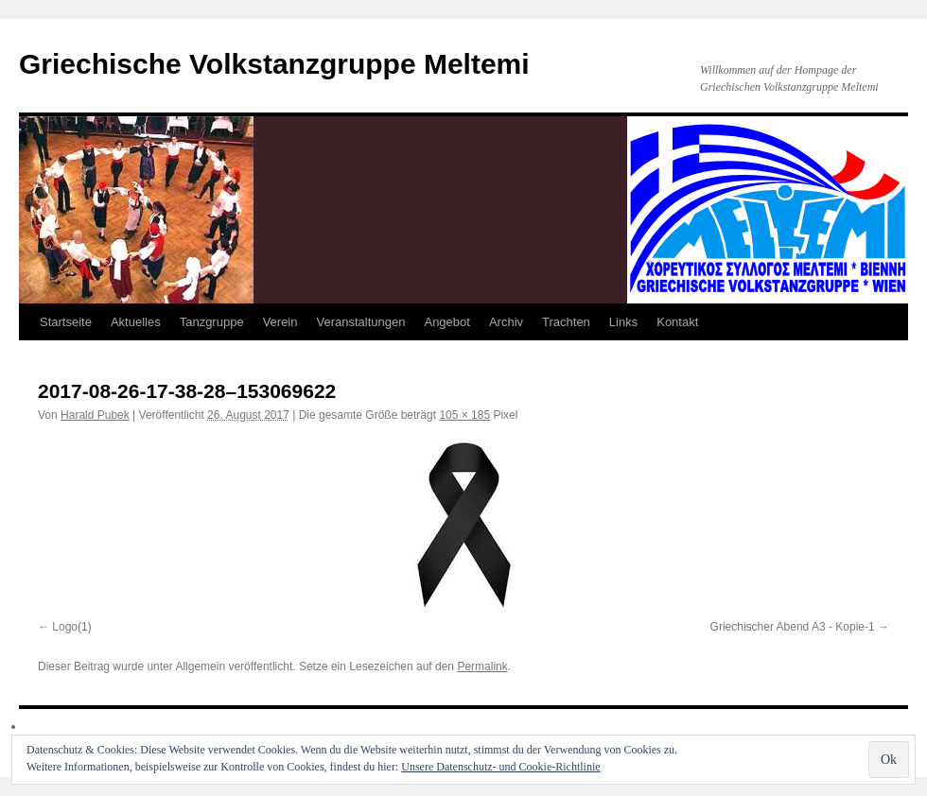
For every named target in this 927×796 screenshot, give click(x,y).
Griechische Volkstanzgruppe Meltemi (274, 63)
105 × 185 (464, 415)
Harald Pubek (95, 415)
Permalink (482, 666)
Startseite (66, 322)
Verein (280, 322)
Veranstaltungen (361, 322)
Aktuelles (136, 322)
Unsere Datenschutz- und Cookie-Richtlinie (500, 766)
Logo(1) (71, 626)
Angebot (446, 322)
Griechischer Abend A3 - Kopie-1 (792, 626)
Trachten (566, 322)
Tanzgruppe (212, 322)
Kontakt (677, 322)
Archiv (506, 322)
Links (623, 322)
